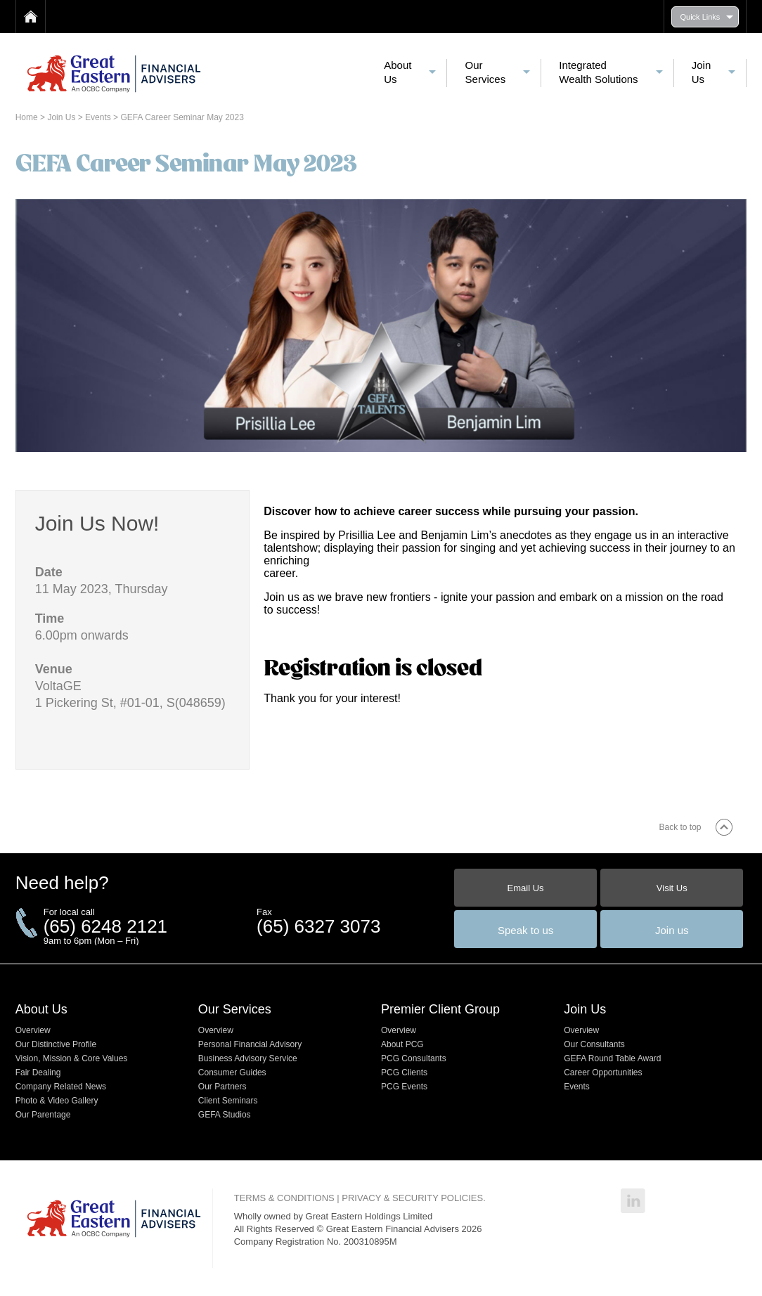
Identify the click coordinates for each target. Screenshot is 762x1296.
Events (99, 117)
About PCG (402, 1044)
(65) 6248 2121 (105, 926)
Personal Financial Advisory (250, 1044)
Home (27, 117)
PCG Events (404, 1086)
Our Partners (222, 1086)
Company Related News (60, 1086)
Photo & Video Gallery (56, 1101)
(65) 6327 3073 (318, 926)
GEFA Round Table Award (612, 1058)
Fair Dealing (38, 1072)
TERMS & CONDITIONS (284, 1198)
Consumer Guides (232, 1072)
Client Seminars (228, 1101)
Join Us (62, 117)
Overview (33, 1030)
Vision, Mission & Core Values (71, 1058)
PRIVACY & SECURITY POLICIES (412, 1198)
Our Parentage (43, 1115)
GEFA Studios (224, 1115)
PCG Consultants (413, 1058)
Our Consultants (594, 1044)
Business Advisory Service (247, 1058)
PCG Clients (404, 1072)
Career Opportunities (603, 1072)
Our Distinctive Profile (55, 1044)
